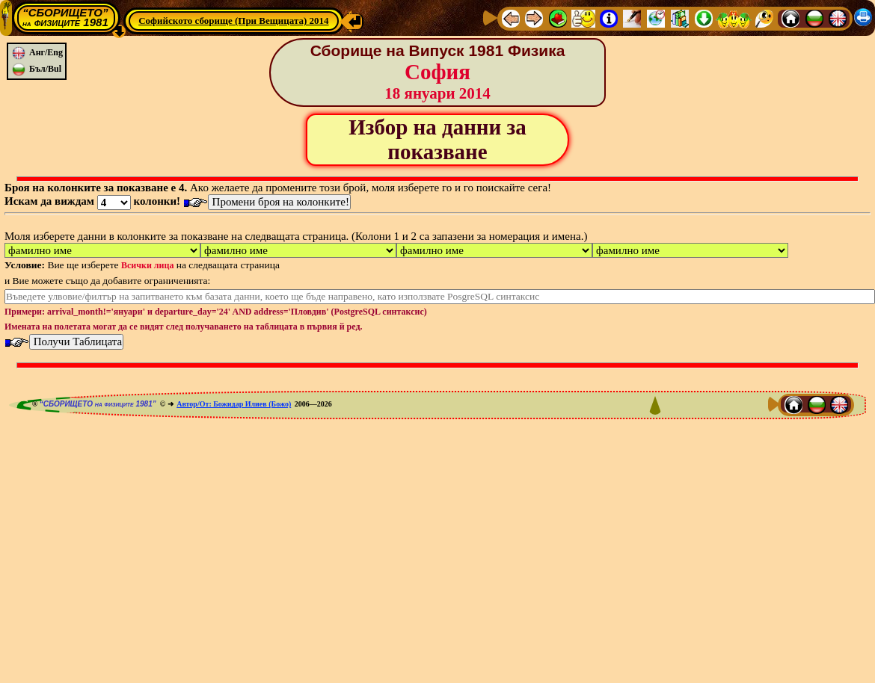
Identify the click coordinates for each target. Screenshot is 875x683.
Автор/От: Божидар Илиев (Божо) (233, 404)
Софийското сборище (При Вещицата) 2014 (233, 20)
